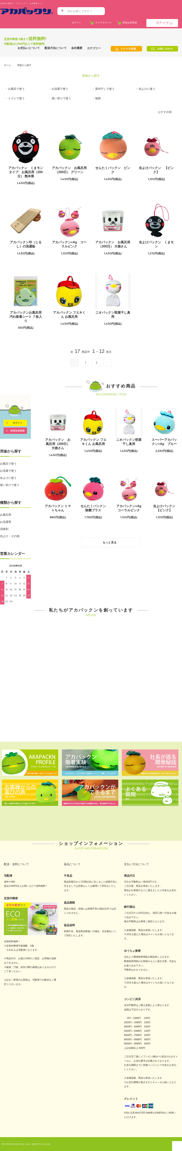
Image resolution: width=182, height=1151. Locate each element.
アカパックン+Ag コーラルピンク (69, 244)
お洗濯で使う (8, 470)
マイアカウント (103, 22)
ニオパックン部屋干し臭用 (112, 314)
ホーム (7, 65)
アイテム (162, 23)
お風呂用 (5, 514)
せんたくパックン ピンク (112, 170)
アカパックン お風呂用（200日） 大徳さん (112, 244)
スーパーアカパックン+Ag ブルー (164, 442)
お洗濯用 (5, 521)
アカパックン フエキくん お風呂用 (69, 314)
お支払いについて (29, 48)
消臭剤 (4, 529)
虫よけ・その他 (9, 536)
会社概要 (76, 48)
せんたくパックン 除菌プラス (94, 508)
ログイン (76, 22)
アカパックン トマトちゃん (58, 508)
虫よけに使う (8, 477)
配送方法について (56, 48)
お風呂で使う (8, 463)
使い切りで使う (9, 485)
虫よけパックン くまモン (156, 244)
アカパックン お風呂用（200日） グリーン (69, 170)
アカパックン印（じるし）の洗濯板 (26, 244)
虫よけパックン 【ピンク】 (156, 170)
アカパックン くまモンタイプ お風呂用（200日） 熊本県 (25, 172)
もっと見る (112, 541)
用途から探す (24, 65)
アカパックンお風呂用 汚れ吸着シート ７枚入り (26, 317)
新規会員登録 (129, 22)
